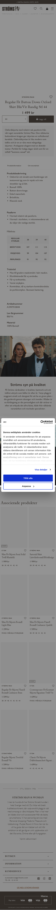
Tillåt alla (28, 478)
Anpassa (28, 486)
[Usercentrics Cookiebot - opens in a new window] (40, 422)
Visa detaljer (41, 469)
